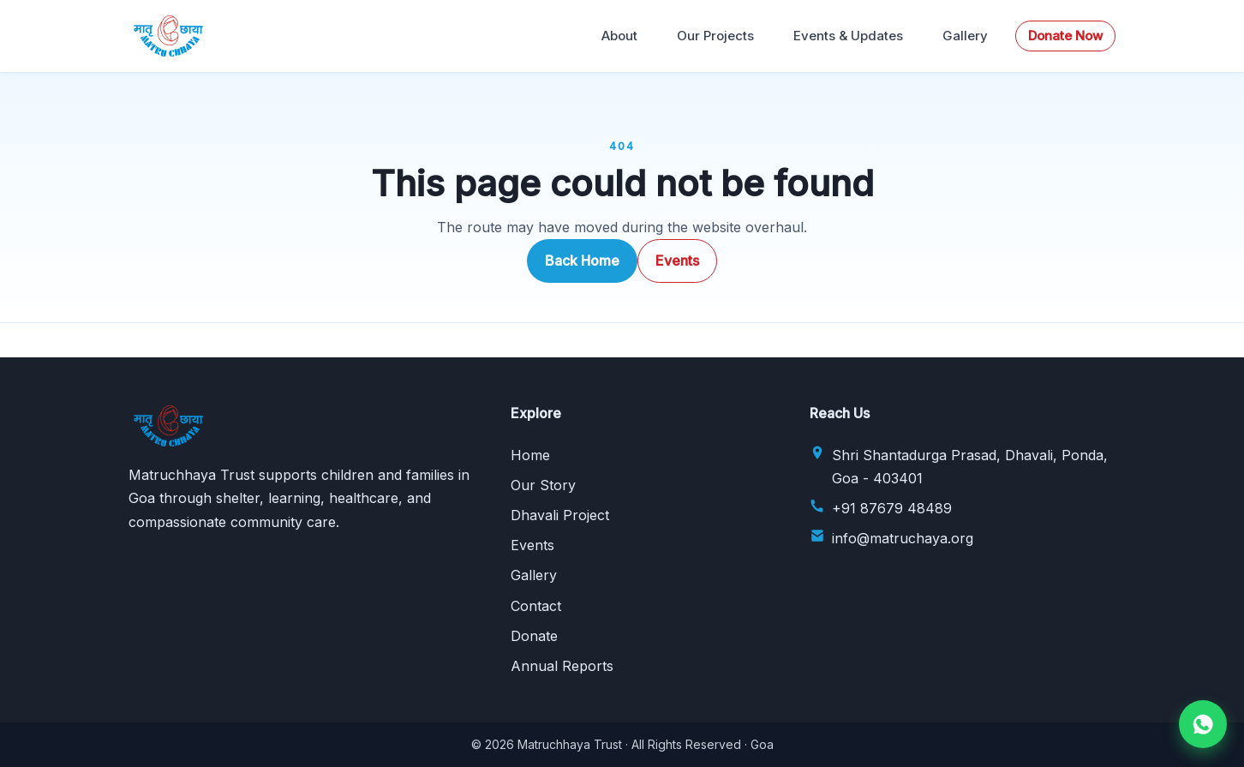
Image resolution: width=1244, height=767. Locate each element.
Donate (534, 635)
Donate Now (1065, 35)
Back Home (582, 260)
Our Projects (715, 35)
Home (530, 455)
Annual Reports (562, 665)
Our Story (543, 485)
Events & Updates (848, 35)
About (619, 35)
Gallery (965, 35)
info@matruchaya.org (902, 538)
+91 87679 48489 (892, 508)
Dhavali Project (560, 515)
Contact (536, 605)
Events (677, 260)
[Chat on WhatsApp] (1203, 724)
